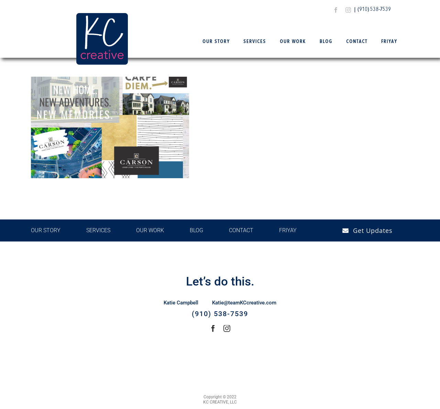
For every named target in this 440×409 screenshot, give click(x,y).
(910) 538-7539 (374, 9)
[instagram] (348, 10)
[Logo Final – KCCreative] (102, 15)
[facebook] (336, 10)
